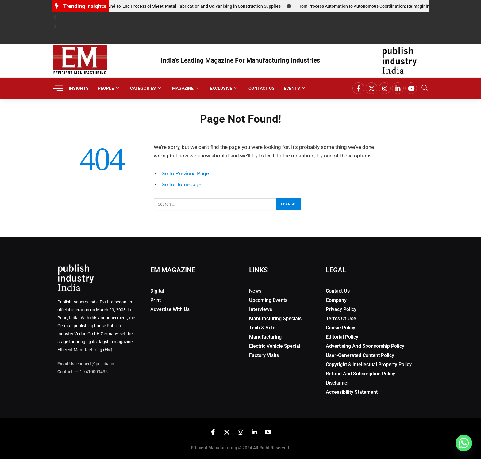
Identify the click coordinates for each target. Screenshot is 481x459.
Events (294, 88)
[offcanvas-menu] (58, 88)
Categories (145, 88)
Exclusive (223, 88)
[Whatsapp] (464, 443)
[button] (240, 17)
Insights (79, 88)
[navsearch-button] (424, 88)
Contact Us (261, 88)
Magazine (185, 88)
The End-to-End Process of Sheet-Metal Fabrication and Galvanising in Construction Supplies (193, 6)
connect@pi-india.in (95, 363)
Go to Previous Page (185, 173)
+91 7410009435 (91, 371)
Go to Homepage (181, 185)
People (108, 88)
